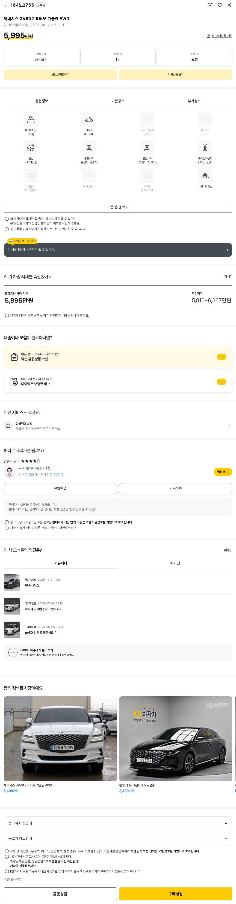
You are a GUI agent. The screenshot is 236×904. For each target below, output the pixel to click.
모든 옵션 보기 (118, 207)
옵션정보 (41, 101)
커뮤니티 (60, 563)
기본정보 (118, 101)
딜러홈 (221, 472)
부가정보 (194, 101)
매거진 (175, 563)
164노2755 (28, 5)
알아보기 (118, 356)
